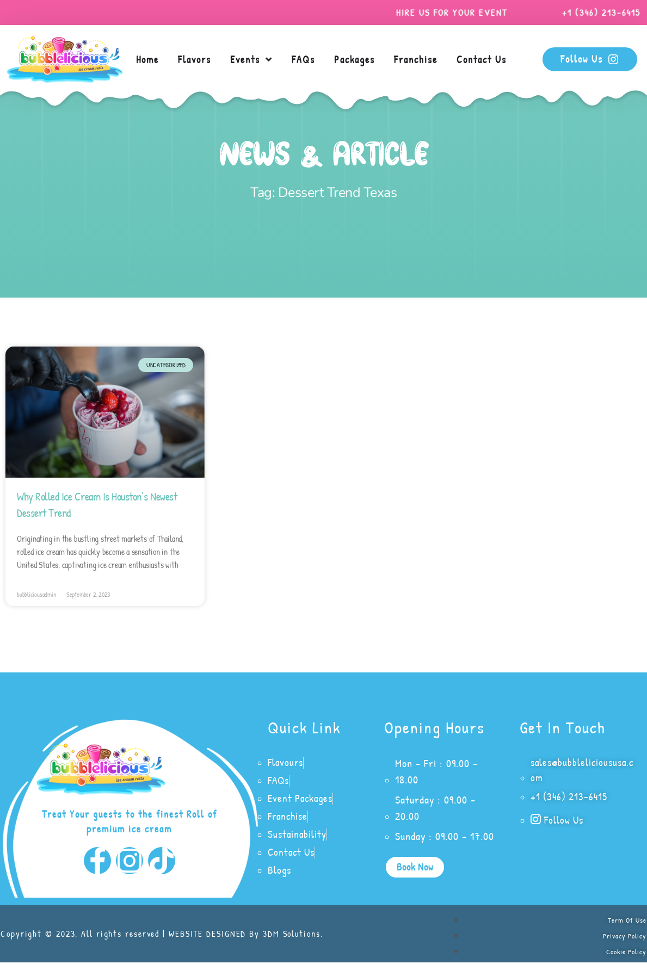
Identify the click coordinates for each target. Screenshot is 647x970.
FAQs (303, 59)
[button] (415, 868)
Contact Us (482, 59)
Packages (354, 59)
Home (147, 59)
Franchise (416, 59)
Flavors (194, 59)
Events (251, 59)
